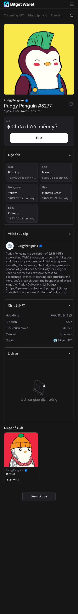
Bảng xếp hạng (37, 15)
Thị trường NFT (14, 15)
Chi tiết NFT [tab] (39, 305)
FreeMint (57, 15)
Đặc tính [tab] (39, 155)
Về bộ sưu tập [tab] (39, 234)
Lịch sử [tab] (39, 353)
